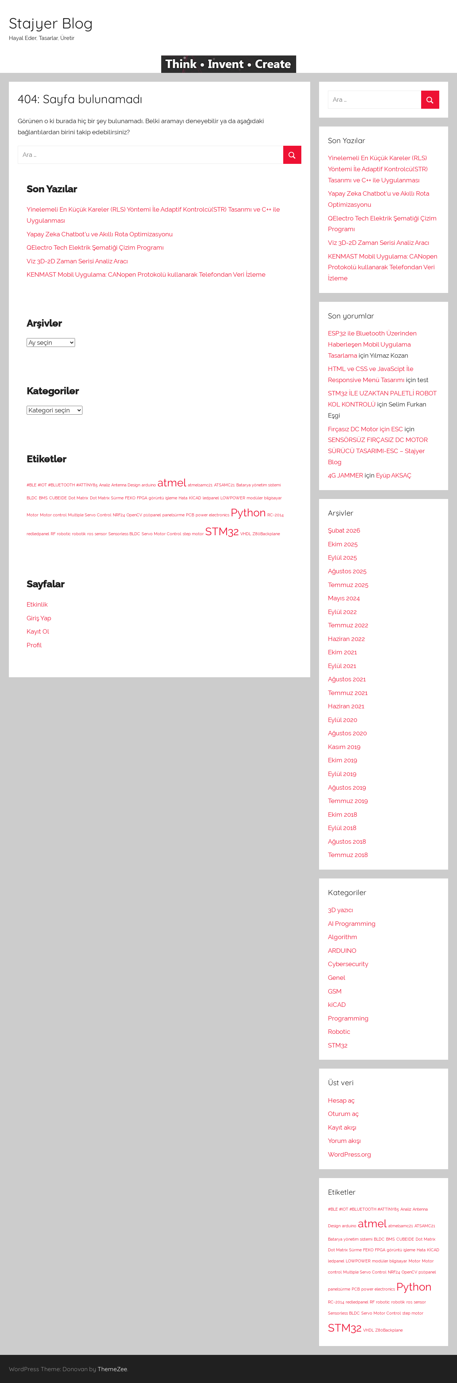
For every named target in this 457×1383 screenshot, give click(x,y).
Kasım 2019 (344, 746)
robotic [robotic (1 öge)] (64, 534)
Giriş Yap (39, 618)
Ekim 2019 (342, 760)
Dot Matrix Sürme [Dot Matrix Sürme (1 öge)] (106, 498)
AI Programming (352, 923)
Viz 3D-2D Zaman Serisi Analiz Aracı (77, 261)
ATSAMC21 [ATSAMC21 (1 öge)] (224, 485)
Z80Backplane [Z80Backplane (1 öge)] (266, 534)
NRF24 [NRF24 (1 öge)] (119, 515)
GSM (335, 991)
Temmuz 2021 (348, 692)
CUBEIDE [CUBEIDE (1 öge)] (58, 498)
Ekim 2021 (342, 652)
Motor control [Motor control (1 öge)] (53, 515)
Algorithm (342, 937)
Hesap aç (341, 1100)
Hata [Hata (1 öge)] (183, 498)
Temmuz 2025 (348, 584)
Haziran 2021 (346, 706)
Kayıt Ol (38, 631)
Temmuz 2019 (348, 800)
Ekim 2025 (343, 544)
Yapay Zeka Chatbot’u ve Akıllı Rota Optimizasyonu (100, 234)
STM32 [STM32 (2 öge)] (222, 531)
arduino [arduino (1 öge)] (149, 485)
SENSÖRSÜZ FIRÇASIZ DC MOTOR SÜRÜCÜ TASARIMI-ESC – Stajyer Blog (378, 451)
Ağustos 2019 (347, 787)
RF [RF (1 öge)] (53, 534)
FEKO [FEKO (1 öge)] (130, 498)
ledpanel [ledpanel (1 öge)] (211, 498)
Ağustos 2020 (347, 733)
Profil (34, 645)
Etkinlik (37, 604)
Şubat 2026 (344, 530)
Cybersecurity (348, 964)
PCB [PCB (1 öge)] (190, 515)
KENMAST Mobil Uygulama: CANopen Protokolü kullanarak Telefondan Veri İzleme (146, 274)
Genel (336, 977)
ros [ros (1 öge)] (90, 534)
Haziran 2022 (346, 638)
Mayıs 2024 (344, 598)
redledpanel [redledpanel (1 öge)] (38, 534)
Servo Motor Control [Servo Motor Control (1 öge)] (161, 534)
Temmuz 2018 (348, 855)
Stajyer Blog (51, 23)
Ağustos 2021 (347, 679)
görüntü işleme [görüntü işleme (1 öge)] (163, 498)
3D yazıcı (340, 910)
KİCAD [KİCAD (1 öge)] (195, 498)
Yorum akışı (344, 1140)
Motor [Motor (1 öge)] (32, 515)
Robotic (339, 1031)
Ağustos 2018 (347, 841)
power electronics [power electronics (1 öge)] (212, 515)
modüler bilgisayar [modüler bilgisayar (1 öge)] (264, 498)
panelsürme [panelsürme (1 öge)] (173, 515)
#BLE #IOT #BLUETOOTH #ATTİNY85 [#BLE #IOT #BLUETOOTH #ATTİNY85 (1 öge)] (62, 485)
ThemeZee (112, 1369)
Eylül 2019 (342, 773)
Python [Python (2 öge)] (248, 512)
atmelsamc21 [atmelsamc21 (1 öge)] (200, 485)
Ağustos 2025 (347, 571)
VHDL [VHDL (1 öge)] (245, 534)
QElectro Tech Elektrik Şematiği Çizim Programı (95, 247)
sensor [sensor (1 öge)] (101, 534)
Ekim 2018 (342, 814)
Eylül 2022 (342, 611)
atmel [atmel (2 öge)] (172, 482)
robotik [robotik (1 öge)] (79, 534)
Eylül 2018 (342, 828)
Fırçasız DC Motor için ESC (365, 429)
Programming (348, 1018)
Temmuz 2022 (348, 625)
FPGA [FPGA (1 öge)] (142, 498)
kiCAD (337, 1004)
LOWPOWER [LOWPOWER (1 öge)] (232, 498)
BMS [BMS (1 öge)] (43, 498)
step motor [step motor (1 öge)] (193, 534)
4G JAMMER (345, 475)
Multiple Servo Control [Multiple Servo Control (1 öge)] (89, 515)
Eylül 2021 (342, 665)
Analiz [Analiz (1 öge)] (104, 485)
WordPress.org (349, 1154)
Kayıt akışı (342, 1127)
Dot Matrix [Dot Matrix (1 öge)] (78, 498)
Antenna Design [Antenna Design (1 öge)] (125, 485)
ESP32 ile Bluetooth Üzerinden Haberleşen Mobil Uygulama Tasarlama (372, 344)
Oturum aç (343, 1113)
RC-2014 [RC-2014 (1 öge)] (275, 515)
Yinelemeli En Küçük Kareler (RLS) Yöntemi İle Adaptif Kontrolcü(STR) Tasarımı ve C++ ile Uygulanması (378, 169)
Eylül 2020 (342, 719)
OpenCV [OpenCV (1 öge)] (134, 515)
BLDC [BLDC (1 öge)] (32, 498)
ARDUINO (342, 950)
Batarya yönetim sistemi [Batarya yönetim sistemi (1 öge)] (258, 485)
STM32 (338, 1045)
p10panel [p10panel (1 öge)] (152, 515)
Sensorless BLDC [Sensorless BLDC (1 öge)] (124, 534)
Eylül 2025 (342, 557)
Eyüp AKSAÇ (394, 475)
